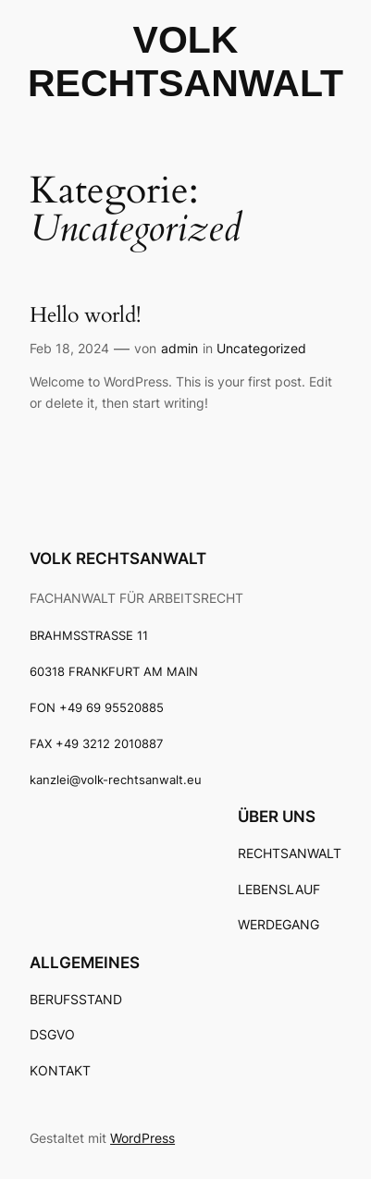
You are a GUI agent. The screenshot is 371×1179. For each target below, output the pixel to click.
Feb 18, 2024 (69, 348)
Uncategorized (261, 348)
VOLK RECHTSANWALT (118, 558)
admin (179, 348)
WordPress (142, 1138)
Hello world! (85, 314)
